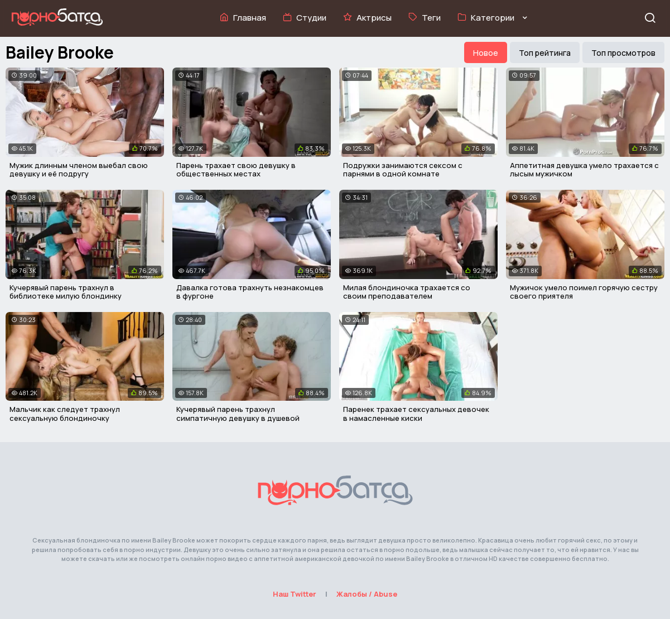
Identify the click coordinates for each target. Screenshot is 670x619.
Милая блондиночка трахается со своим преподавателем (406, 291)
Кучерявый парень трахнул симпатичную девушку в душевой (238, 413)
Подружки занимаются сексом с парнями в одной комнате (402, 169)
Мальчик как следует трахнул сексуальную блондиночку (64, 413)
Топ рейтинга (545, 52)
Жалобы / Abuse (366, 594)
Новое (485, 52)
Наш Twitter (294, 594)
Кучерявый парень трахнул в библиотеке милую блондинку (65, 291)
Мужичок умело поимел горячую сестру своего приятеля (584, 291)
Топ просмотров (623, 52)
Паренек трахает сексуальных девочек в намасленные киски (416, 413)
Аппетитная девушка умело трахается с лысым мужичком (584, 169)
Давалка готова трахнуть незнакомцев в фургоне (250, 291)
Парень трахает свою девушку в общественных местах (236, 169)
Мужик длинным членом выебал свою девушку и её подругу (78, 169)
